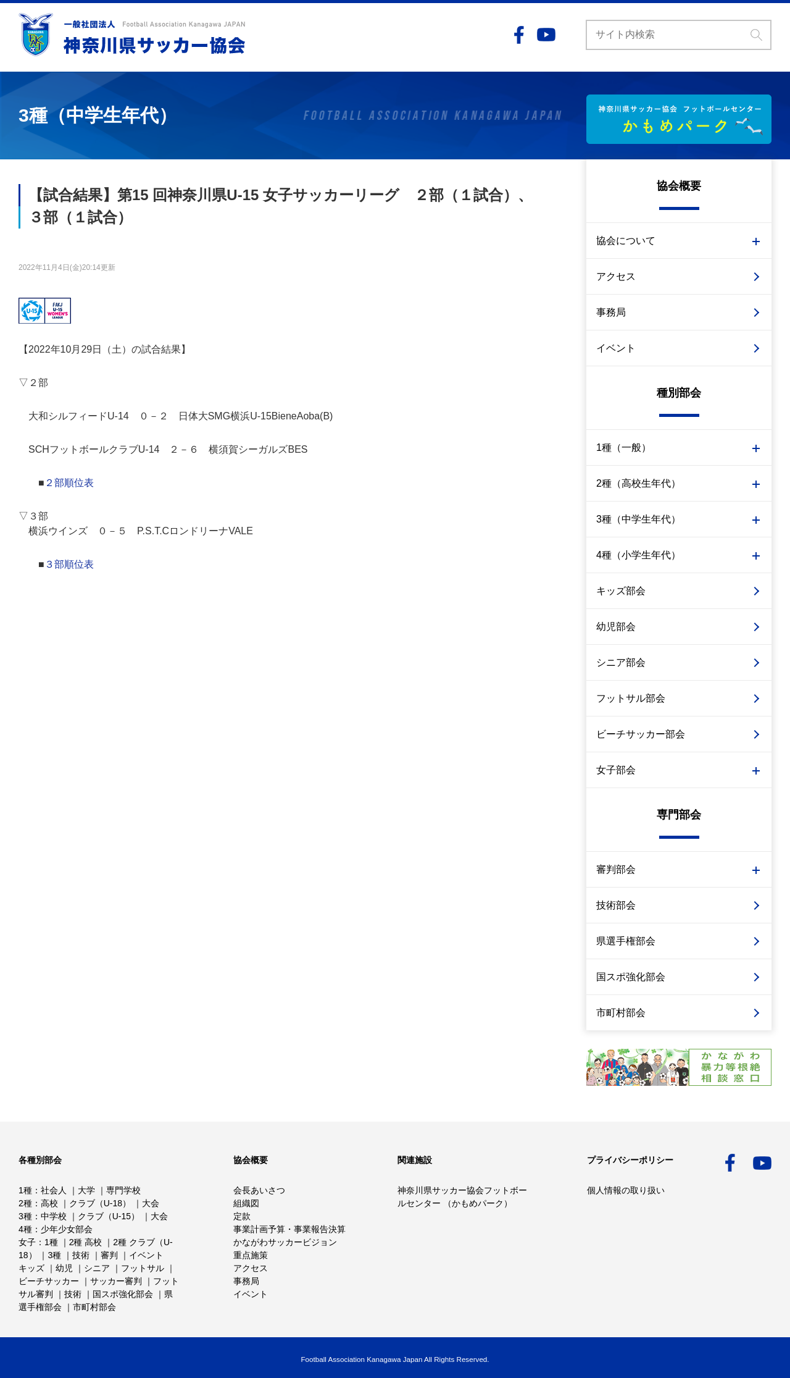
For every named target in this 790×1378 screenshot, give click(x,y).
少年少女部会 (67, 1229)
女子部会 (616, 770)
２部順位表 (69, 482)
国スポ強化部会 (630, 977)
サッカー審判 (116, 1281)
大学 (86, 1190)
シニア (97, 1268)
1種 (25, 1190)
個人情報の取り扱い (626, 1190)
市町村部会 (621, 1012)
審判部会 (616, 869)
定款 (242, 1216)
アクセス (616, 276)
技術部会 (616, 905)
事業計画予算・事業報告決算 (289, 1229)
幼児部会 (616, 626)
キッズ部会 (621, 591)
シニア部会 (621, 662)
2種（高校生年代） (638, 483)
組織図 (246, 1203)
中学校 (54, 1216)
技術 (80, 1255)
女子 (27, 1242)
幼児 (64, 1268)
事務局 (611, 312)
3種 (25, 1216)
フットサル (142, 1268)
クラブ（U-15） (108, 1216)
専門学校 (123, 1190)
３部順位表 (69, 564)
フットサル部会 (630, 698)
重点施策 (250, 1255)
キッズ (31, 1268)
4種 (25, 1229)
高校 (49, 1203)
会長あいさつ (259, 1190)
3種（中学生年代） (638, 519)
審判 (109, 1255)
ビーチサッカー (49, 1281)
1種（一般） (623, 447)
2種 (25, 1203)
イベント (616, 348)
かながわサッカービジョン (285, 1242)
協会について (625, 240)
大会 (150, 1203)
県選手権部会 (625, 941)
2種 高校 (85, 1242)
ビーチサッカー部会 (640, 734)
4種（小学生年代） (638, 555)
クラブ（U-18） (100, 1203)
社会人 (54, 1190)
